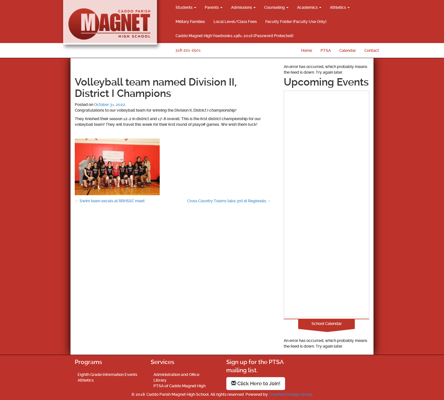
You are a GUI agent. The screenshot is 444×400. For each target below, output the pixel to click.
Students (186, 7)
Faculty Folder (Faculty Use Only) (295, 21)
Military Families (190, 21)
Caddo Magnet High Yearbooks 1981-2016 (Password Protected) (234, 35)
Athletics (340, 7)
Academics (309, 7)
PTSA (326, 50)
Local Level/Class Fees (235, 21)
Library (159, 380)
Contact (371, 50)
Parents (214, 7)
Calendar (347, 50)
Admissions (243, 7)
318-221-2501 (188, 50)
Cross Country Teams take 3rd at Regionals (229, 201)
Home (306, 50)
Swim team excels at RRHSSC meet (110, 201)
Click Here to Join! (255, 383)
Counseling (276, 7)
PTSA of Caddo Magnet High (179, 386)
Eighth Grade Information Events (107, 374)
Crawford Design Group (290, 394)
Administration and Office (176, 374)
